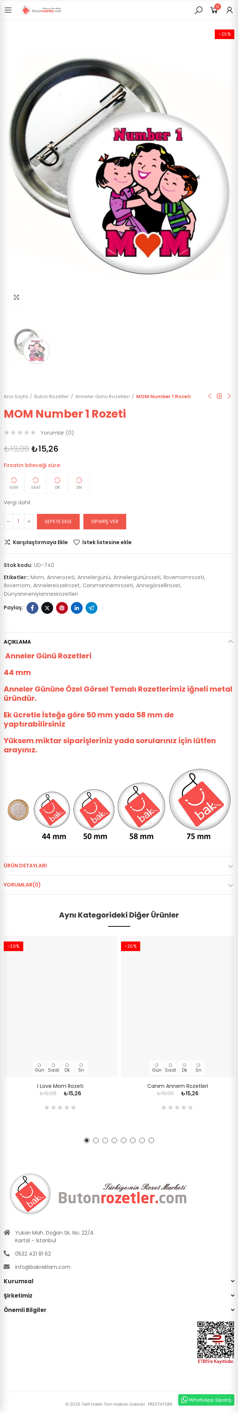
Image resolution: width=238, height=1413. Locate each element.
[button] (87, 1140)
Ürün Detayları (25, 865)
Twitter (47, 608)
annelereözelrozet (56, 585)
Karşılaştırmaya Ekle (40, 542)
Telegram (91, 608)
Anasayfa (219, 396)
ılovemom (17, 585)
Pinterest (62, 608)
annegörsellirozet (158, 585)
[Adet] (18, 521)
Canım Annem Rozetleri (177, 1086)
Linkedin (76, 608)
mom (37, 577)
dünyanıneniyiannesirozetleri (41, 594)
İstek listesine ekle (107, 542)
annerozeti (61, 577)
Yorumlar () (57, 432)
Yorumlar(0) (22, 884)
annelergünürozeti (137, 577)
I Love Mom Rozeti (60, 1086)
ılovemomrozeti (183, 577)
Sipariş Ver (104, 521)
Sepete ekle (58, 521)
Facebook (32, 608)
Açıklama (17, 641)
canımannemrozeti (108, 585)
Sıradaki (228, 396)
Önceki (210, 396)
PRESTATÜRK (160, 1404)
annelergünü (93, 577)
